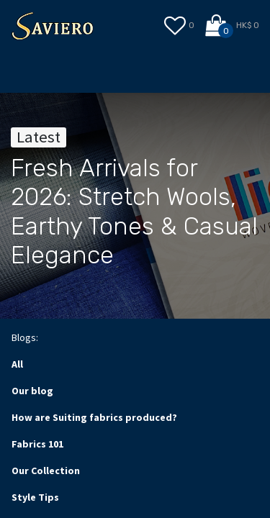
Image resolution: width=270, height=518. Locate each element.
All (17, 364)
